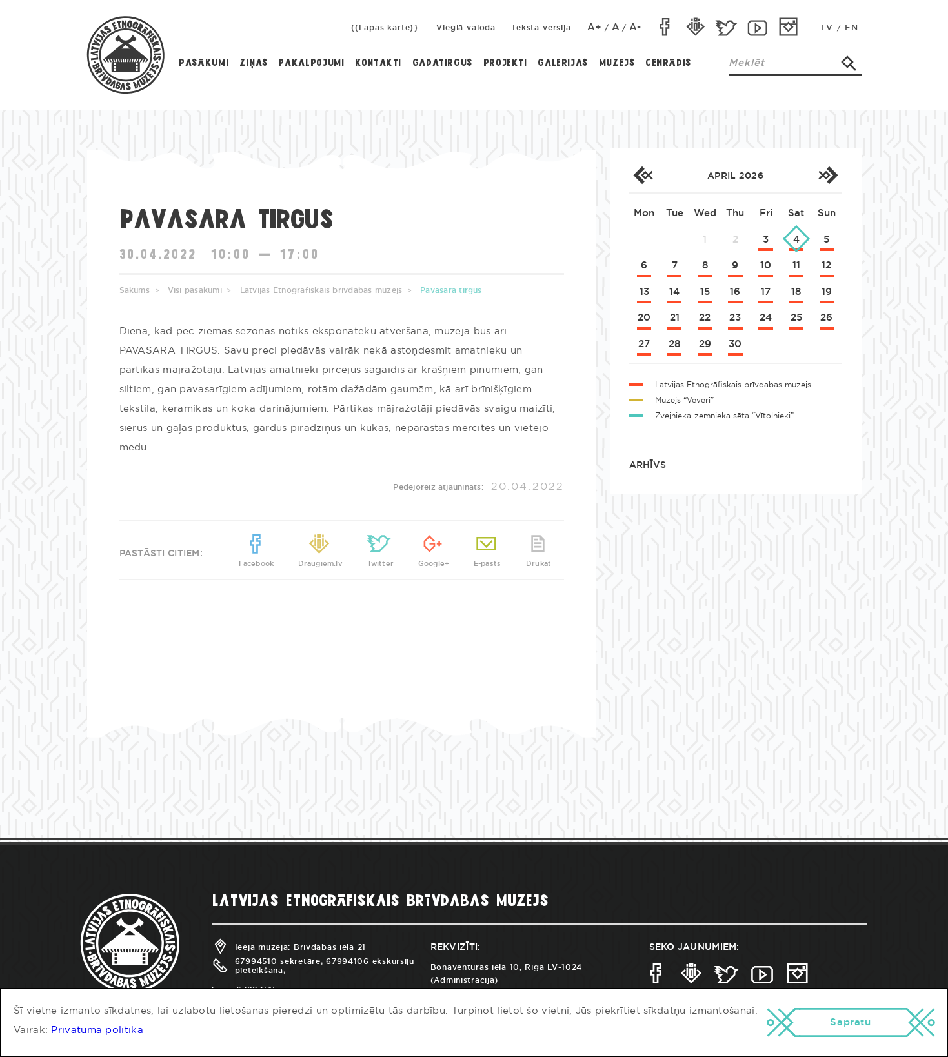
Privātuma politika (97, 1030)
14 (674, 292)
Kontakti (378, 63)
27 (644, 344)
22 (705, 318)
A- (635, 27)
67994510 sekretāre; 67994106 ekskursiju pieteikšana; (313, 965)
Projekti (505, 63)
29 (705, 344)
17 (766, 292)
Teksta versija (541, 28)
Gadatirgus (442, 63)
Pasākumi (203, 63)
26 (826, 318)
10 (765, 265)
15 (705, 292)
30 (735, 344)
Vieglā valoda (466, 28)
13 (644, 292)
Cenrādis (668, 63)
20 (644, 318)
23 (735, 318)
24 (766, 318)
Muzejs (617, 63)
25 (796, 318)
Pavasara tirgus (451, 290)
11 (796, 265)
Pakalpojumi (311, 63)
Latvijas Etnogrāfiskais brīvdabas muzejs (321, 290)
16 (735, 292)
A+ (595, 27)
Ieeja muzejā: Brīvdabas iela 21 (289, 947)
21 (675, 318)
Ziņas (253, 63)
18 (796, 292)
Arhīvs (648, 465)
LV (826, 28)
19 (827, 292)
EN (851, 28)
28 (674, 344)
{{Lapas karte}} (384, 28)
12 (826, 265)
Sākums (134, 290)
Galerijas (563, 63)
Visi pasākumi (195, 290)
